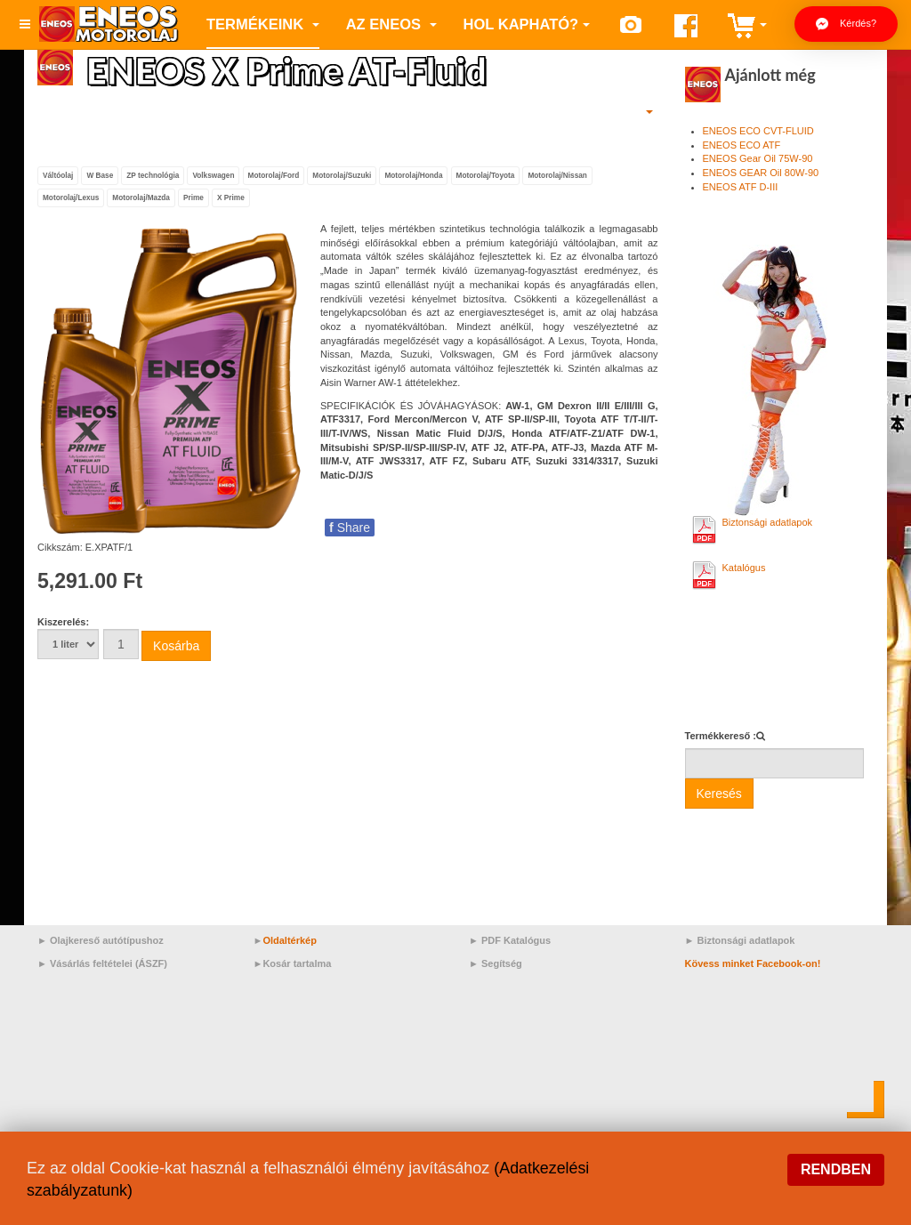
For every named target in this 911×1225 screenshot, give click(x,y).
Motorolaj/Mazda (141, 198)
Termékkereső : (721, 735)
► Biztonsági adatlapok (740, 940)
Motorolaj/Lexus (71, 198)
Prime (193, 198)
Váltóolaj (58, 175)
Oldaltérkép (289, 940)
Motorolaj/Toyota (485, 175)
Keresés (719, 793)
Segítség (501, 963)
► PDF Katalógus (510, 940)
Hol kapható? (527, 24)
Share (349, 527)
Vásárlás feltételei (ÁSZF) (108, 963)
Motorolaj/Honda (413, 175)
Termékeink (262, 24)
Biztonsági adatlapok (767, 522)
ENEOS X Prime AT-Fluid (293, 70)
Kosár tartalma (296, 963)
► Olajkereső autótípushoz (100, 940)
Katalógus (744, 567)
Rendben (836, 1169)
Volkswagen (213, 175)
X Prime (231, 198)
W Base (99, 175)
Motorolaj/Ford (274, 175)
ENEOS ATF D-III (740, 186)
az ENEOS (391, 24)
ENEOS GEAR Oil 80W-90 (761, 172)
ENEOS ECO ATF (742, 145)
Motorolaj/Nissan (557, 175)
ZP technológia (152, 175)
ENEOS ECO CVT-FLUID (758, 130)
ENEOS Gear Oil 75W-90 (758, 158)
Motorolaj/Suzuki (341, 175)
